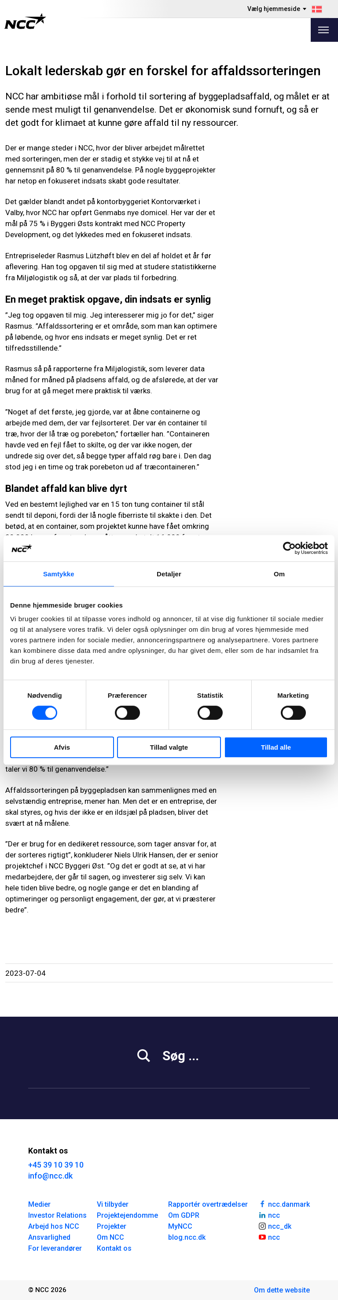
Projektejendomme (127, 1215)
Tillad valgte (169, 747)
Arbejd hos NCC (53, 1226)
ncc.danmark (284, 1203)
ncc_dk (274, 1225)
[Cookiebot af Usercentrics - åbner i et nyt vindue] (289, 548)
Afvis (62, 747)
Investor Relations (57, 1215)
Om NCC (110, 1237)
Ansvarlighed (49, 1237)
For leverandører (55, 1248)
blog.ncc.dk (187, 1237)
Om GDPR (183, 1215)
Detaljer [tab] (169, 574)
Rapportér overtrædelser (208, 1204)
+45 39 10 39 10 (56, 1164)
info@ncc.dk (50, 1175)
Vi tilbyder (113, 1204)
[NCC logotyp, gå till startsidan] (25, 21)
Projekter (111, 1226)
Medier (39, 1204)
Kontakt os (114, 1248)
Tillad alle (276, 747)
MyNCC (180, 1226)
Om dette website (282, 1290)
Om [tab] (279, 574)
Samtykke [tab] (58, 574)
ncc (269, 1214)
